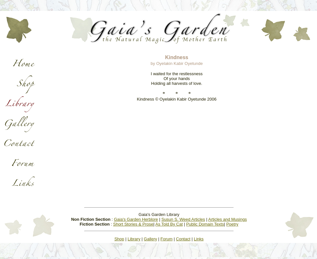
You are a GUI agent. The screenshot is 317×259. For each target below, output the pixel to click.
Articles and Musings (227, 219)
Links (198, 239)
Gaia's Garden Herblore (136, 219)
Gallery (150, 239)
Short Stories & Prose (133, 224)
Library (133, 239)
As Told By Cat (169, 224)
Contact (183, 239)
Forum (167, 239)
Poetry (232, 224)
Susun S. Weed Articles (183, 219)
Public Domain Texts (205, 224)
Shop (119, 239)
